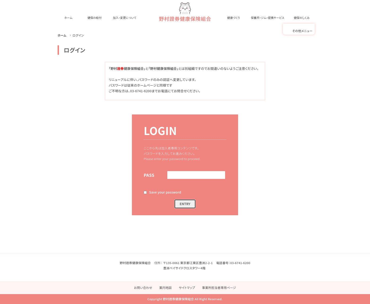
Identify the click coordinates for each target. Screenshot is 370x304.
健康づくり (233, 18)
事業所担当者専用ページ (219, 287)
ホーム (68, 18)
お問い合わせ (143, 287)
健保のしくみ (302, 18)
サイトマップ (187, 287)
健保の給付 (95, 18)
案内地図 (165, 287)
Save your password (165, 192)
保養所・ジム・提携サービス (267, 18)
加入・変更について (124, 18)
